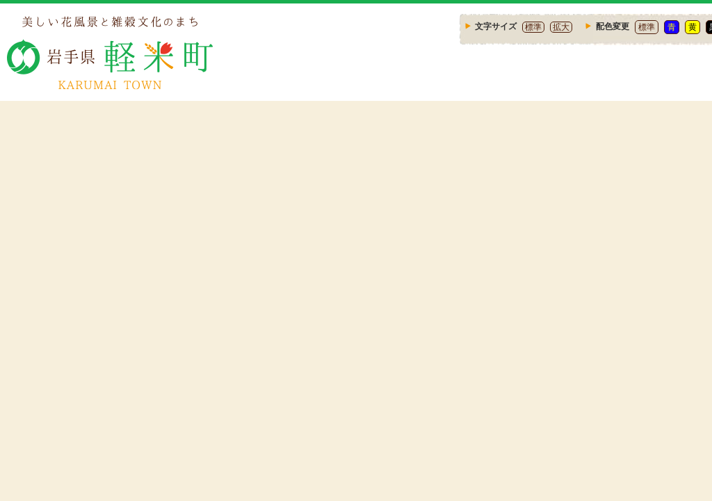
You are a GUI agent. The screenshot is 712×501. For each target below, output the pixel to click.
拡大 (561, 27)
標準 (533, 27)
